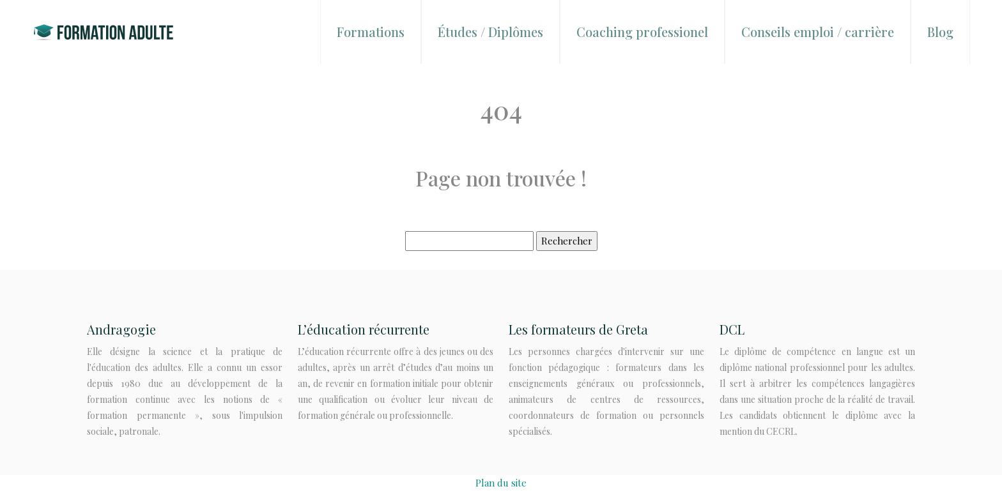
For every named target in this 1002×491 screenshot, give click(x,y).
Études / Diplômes (490, 31)
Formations (371, 31)
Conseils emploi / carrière (817, 31)
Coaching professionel (642, 31)
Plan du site (501, 482)
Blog (940, 31)
